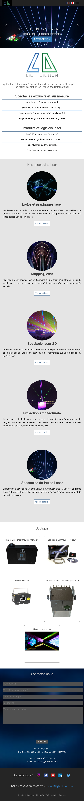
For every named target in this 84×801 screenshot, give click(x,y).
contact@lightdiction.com (60, 786)
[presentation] (20, 732)
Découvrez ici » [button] (42, 39)
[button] (6, 24)
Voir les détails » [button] (42, 223)
